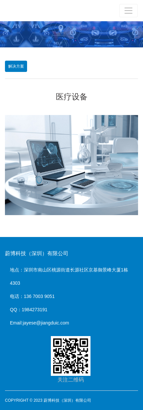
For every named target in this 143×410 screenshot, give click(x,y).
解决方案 (16, 66)
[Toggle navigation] (128, 10)
